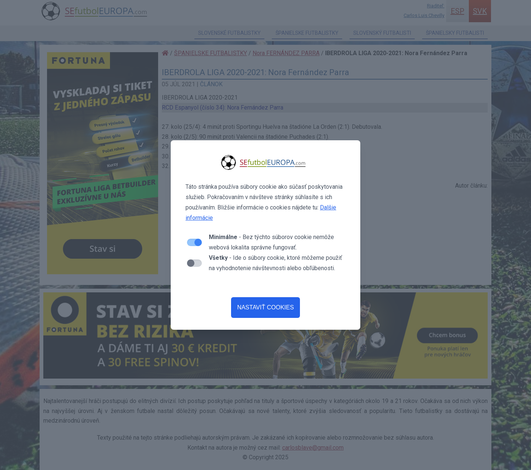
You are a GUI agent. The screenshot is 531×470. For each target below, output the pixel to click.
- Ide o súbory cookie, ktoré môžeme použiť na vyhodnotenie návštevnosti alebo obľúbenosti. (275, 263)
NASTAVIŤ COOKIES (265, 307)
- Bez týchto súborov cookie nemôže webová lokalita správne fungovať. (271, 242)
